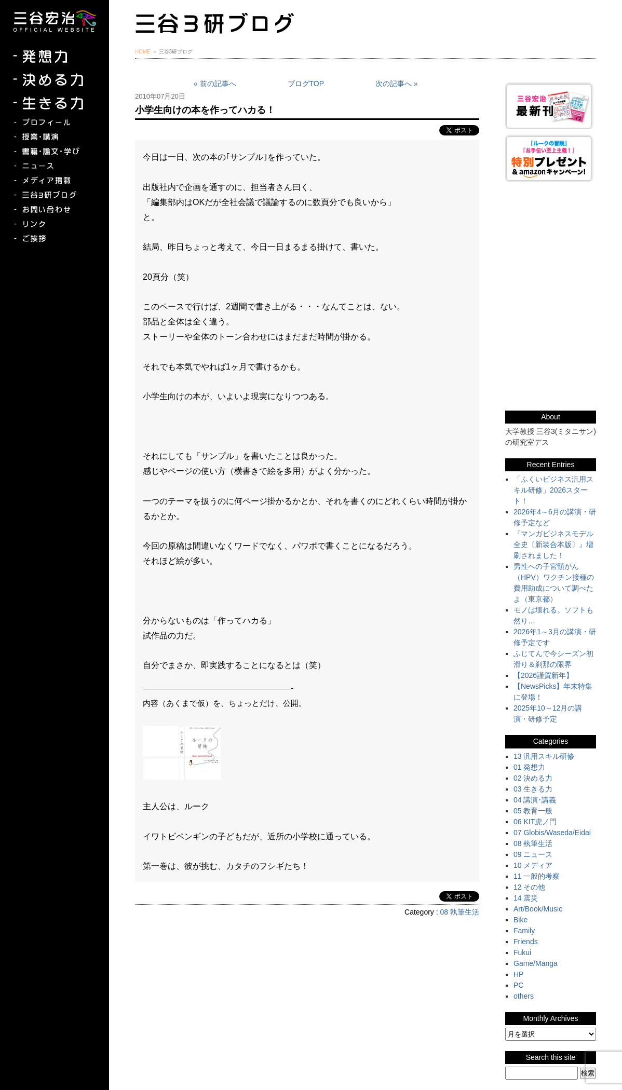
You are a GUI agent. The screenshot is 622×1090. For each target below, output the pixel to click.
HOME (143, 52)
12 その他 (529, 887)
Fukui (522, 952)
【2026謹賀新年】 (543, 675)
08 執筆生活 (459, 912)
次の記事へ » (396, 83)
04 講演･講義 (534, 800)
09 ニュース (532, 854)
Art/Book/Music (537, 909)
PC (518, 985)
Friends (525, 941)
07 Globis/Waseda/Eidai (552, 832)
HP (518, 974)
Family (524, 931)
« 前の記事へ (215, 83)
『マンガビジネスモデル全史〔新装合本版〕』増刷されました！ (553, 544)
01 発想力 (529, 767)
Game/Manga (535, 963)
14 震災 (525, 898)
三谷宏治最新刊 (550, 105)
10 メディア (532, 865)
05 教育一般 (532, 811)
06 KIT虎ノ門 (535, 822)
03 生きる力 (532, 789)
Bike (520, 920)
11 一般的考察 (536, 876)
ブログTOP (306, 83)
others (523, 996)
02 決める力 (532, 778)
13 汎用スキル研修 (543, 756)
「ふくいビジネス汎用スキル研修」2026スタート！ (553, 490)
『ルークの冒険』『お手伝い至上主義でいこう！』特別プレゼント (550, 158)
